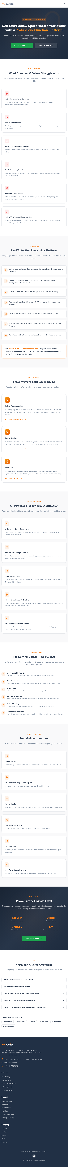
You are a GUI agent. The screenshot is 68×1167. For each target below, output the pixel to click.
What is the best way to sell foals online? (34, 980)
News (3, 1139)
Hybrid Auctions (7, 1022)
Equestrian (5, 1104)
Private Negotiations (8, 1083)
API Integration (44, 1022)
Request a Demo (34, 939)
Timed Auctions (20, 1022)
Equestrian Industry (8, 1026)
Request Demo (21, 46)
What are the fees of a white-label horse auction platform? (34, 1007)
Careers (4, 1135)
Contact (4, 1132)
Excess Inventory (7, 1114)
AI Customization (56, 1022)
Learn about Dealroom (13, 480)
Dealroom (32, 1022)
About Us (4, 1128)
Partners (4, 1142)
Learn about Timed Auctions (15, 420)
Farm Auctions (6, 1101)
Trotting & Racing (7, 1118)
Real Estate (5, 1111)
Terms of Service (39, 1160)
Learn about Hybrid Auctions (15, 450)
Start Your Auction (46, 46)
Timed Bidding (6, 1080)
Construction (6, 1108)
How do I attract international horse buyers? (34, 1000)
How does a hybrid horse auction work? (34, 987)
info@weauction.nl (10, 1063)
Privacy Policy (27, 1160)
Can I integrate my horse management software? (34, 993)
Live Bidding (5, 1077)
